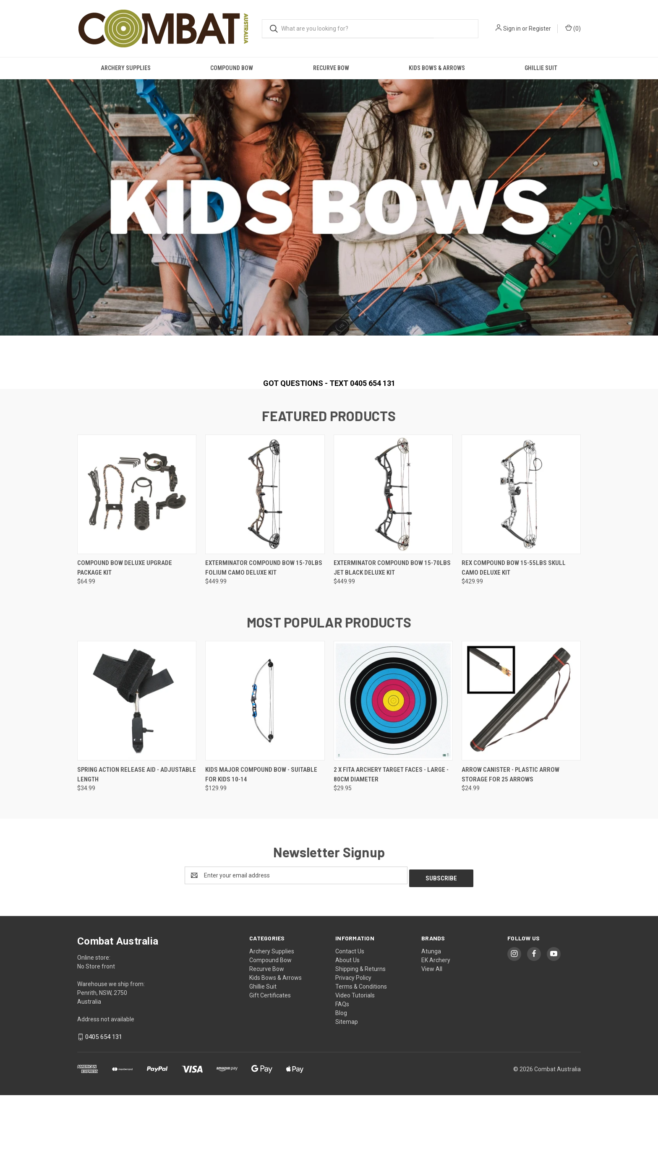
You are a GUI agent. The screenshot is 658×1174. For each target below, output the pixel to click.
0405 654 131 (103, 1115)
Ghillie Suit (541, 68)
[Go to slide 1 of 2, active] (325, 434)
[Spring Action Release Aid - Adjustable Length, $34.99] (137, 782)
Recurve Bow (331, 68)
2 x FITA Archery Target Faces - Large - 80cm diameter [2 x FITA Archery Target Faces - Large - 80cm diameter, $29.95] (391, 856)
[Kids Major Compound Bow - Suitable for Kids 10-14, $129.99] (265, 782)
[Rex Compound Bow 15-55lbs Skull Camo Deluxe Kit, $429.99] (521, 576)
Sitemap (346, 1100)
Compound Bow (231, 68)
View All (431, 1047)
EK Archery (435, 1039)
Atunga (431, 1030)
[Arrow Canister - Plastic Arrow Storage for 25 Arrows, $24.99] (521, 782)
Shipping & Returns (360, 1047)
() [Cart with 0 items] (573, 28)
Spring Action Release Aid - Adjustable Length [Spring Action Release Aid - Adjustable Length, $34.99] (136, 856)
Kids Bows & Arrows (437, 68)
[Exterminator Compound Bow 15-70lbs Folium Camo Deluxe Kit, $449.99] (265, 576)
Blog (341, 1091)
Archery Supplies (126, 68)
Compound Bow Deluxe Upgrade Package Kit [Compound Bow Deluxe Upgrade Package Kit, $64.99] (124, 649)
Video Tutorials (355, 1074)
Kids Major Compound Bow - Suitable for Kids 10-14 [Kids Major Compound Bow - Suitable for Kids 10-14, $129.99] (261, 856)
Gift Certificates (270, 1074)
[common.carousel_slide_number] (329, 243)
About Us (347, 1039)
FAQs (342, 1083)
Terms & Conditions (361, 1065)
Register (540, 28)
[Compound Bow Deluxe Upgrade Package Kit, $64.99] (137, 576)
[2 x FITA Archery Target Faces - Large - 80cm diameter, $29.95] (393, 782)
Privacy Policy (353, 1056)
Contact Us (349, 1030)
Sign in (512, 28)
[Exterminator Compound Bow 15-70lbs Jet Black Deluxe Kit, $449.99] (393, 576)
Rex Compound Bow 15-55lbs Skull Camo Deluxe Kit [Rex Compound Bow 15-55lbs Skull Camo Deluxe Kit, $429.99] (514, 649)
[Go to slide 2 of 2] (333, 434)
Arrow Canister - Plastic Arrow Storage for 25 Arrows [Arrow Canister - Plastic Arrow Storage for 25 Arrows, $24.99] (510, 856)
